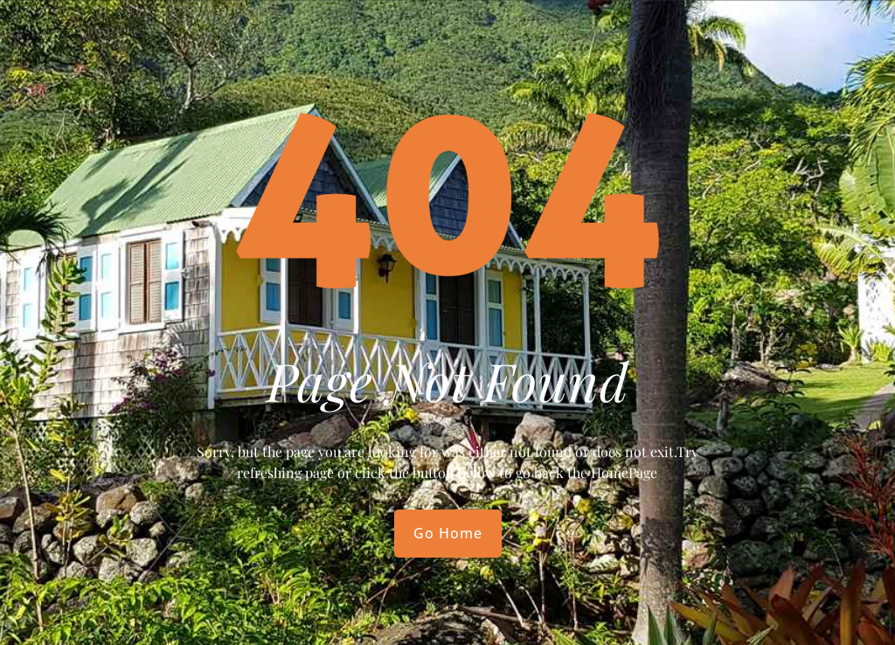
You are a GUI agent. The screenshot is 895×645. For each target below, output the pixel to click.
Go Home (447, 533)
